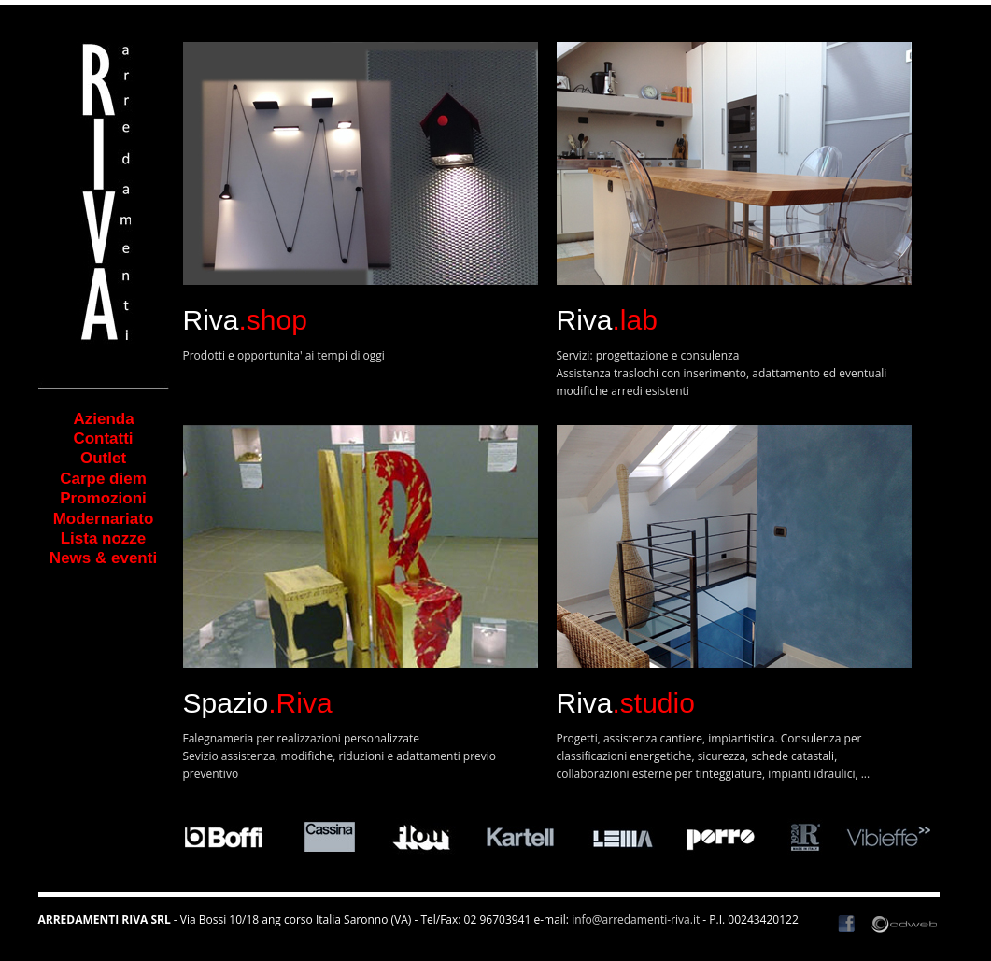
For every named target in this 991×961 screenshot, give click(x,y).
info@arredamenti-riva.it (636, 919)
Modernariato (103, 519)
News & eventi (103, 558)
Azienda (79, 419)
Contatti (103, 438)
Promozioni (103, 498)
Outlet (103, 458)
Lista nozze (104, 538)
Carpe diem (103, 479)
